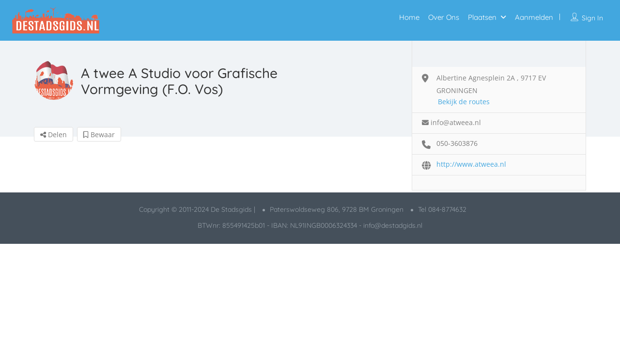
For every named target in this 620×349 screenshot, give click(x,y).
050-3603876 (457, 143)
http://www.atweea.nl (471, 164)
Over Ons (443, 17)
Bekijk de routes (464, 101)
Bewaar (99, 134)
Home (409, 17)
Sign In (592, 18)
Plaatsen (482, 17)
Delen (53, 134)
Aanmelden (534, 17)
